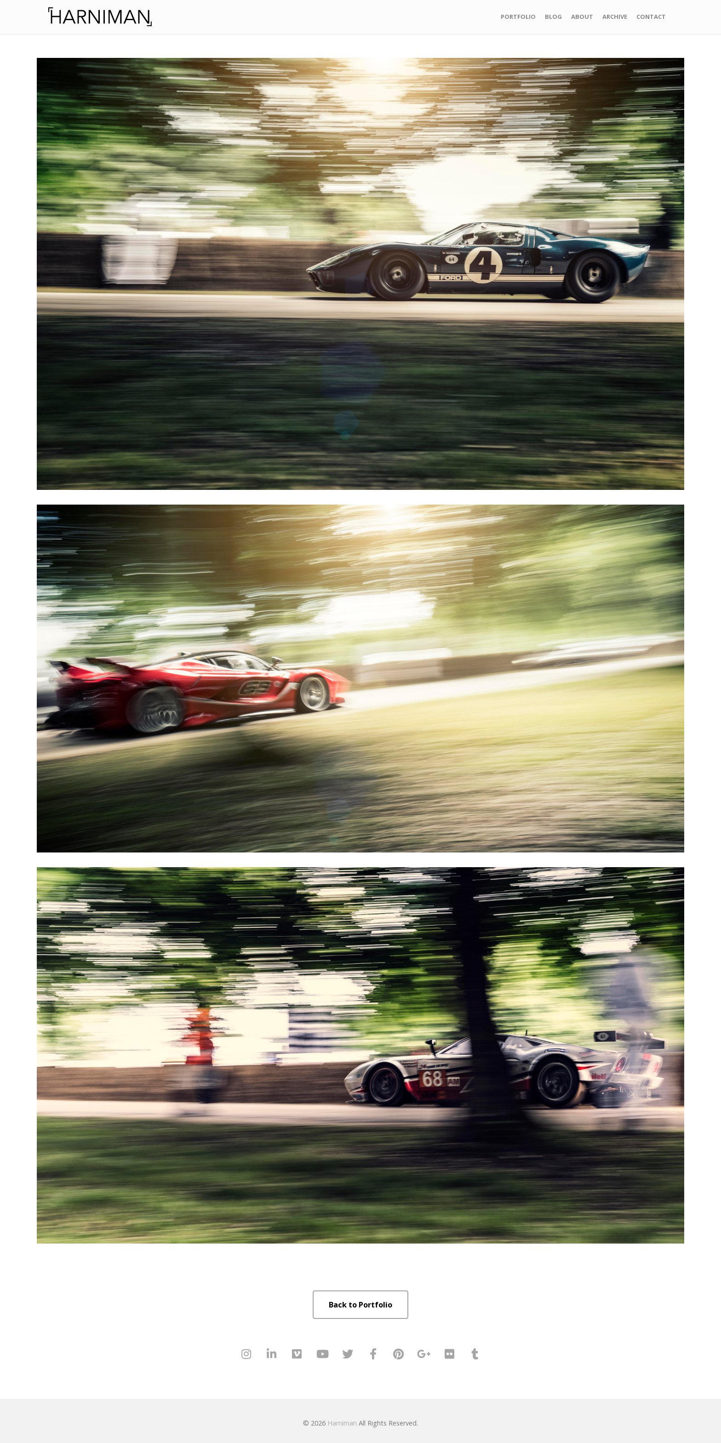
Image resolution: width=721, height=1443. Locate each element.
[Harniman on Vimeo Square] (297, 1354)
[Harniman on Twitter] (348, 1354)
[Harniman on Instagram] (246, 1354)
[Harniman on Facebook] (373, 1354)
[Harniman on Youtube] (322, 1354)
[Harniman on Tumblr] (475, 1354)
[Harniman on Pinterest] (399, 1354)
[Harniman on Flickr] (449, 1354)
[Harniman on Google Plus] (424, 1354)
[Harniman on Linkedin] (272, 1354)
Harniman (342, 1423)
